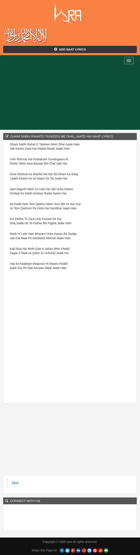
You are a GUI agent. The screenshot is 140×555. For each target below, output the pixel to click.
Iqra (70, 14)
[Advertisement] (70, 98)
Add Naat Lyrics (70, 49)
